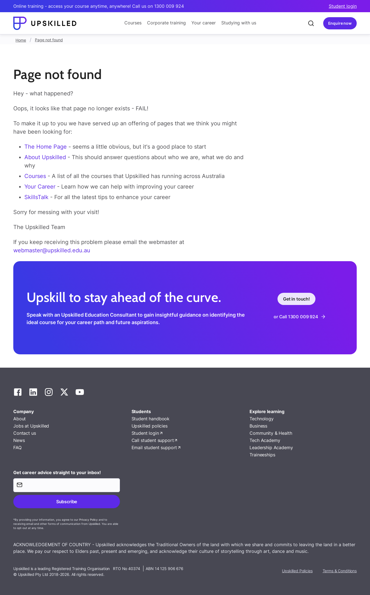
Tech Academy (265, 440)
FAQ (17, 447)
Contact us (24, 433)
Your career (203, 23)
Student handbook (150, 418)
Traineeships (262, 454)
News (19, 440)
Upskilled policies (150, 426)
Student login (343, 6)
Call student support (153, 440)
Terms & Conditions (340, 570)
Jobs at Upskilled (31, 426)
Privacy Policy (88, 519)
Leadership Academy (271, 447)
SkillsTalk (36, 197)
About (19, 418)
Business (258, 426)
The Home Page (45, 146)
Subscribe (66, 501)
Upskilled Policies (297, 570)
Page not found (49, 39)
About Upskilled (45, 157)
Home (21, 40)
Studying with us (238, 23)
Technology (261, 418)
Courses (133, 23)
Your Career (40, 186)
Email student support (154, 447)
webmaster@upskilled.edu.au (51, 250)
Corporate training (166, 23)
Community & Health (271, 433)
